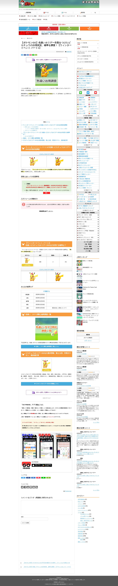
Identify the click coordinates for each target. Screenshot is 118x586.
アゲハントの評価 (81, 404)
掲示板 (82, 12)
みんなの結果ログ (29, 136)
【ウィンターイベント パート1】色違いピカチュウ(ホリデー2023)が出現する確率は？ (46, 133)
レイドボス (81, 102)
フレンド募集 (82, 16)
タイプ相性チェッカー (83, 174)
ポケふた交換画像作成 (83, 181)
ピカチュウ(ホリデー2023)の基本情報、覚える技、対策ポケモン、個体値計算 (45, 140)
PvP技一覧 (81, 199)
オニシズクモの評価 (82, 416)
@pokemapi (68, 491)
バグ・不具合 (81, 522)
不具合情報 (92, 113)
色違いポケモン (93, 138)
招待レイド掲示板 (87, 260)
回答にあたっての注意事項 (31, 127)
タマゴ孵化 (92, 111)
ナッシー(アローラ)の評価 (84, 385)
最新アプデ (81, 100)
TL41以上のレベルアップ (84, 87)
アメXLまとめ (81, 85)
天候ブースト (93, 142)
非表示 (47, 122)
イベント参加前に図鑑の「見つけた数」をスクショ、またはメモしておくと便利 (46, 128)
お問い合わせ (88, 340)
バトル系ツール (84, 516)
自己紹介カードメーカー (84, 78)
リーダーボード (82, 197)
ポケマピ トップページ (84, 71)
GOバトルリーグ (44, 16)
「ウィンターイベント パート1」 (41, 88)
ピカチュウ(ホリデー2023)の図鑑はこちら (47, 383)
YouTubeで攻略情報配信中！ (86, 76)
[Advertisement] (46, 108)
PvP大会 (80, 194)
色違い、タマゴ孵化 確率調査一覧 (33, 138)
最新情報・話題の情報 (58, 24)
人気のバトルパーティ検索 (85, 167)
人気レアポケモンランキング (85, 208)
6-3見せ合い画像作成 (83, 178)
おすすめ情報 (81, 506)
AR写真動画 (81, 499)
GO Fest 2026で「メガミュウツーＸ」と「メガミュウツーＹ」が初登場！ (91, 308)
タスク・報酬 (81, 106)
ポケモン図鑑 (32, 16)
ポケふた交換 (92, 122)
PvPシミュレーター (83, 160)
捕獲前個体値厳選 (82, 156)
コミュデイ (81, 111)
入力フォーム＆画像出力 (31, 130)
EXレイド (80, 501)
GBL (46, 19)
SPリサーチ (92, 106)
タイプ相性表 (37, 19)
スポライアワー (93, 109)
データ (46, 12)
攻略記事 (23, 16)
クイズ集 (80, 508)
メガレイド (92, 104)
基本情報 (80, 531)
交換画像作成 (81, 176)
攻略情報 (69, 51)
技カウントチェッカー (83, 165)
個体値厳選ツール (25, 19)
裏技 (81, 539)
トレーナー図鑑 (82, 140)
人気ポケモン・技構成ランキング (87, 201)
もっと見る (96, 422)
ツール (64, 12)
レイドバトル (81, 529)
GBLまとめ (92, 194)
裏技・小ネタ (81, 538)
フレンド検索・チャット (84, 80)
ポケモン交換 (81, 122)
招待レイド (81, 120)
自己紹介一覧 (81, 127)
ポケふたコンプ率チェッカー (85, 183)
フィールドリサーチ (69, 16)
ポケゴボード (92, 120)
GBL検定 (81, 149)
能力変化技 (92, 199)
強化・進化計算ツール (86, 520)
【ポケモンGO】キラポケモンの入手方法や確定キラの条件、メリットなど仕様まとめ (45, 563)
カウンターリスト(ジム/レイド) (86, 172)
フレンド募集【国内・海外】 (86, 131)
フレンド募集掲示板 (88, 294)
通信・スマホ (81, 541)
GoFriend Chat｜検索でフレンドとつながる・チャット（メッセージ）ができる (91, 315)
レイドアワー (93, 102)
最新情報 (28, 12)
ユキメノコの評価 (81, 369)
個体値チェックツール (86, 518)
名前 (22, 516)
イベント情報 (56, 16)
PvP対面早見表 (82, 163)
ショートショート (83, 510)
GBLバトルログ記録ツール (85, 83)
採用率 (91, 197)
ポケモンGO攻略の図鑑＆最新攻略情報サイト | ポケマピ (60, 584)
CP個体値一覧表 (82, 151)
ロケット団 (81, 113)
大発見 (80, 109)
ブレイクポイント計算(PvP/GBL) (86, 169)
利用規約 (56, 582)
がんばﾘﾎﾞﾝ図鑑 (93, 140)
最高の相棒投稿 (82, 124)
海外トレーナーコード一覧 (85, 133)
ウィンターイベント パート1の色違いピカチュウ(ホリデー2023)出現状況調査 (45, 125)
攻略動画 (91, 97)
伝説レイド (81, 104)
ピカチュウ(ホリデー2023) (46, 154)
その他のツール (84, 514)
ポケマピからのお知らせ (84, 527)
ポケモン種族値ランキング (85, 206)
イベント (91, 100)
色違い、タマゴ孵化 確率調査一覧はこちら (47, 346)
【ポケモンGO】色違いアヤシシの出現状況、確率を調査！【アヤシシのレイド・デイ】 (45, 567)
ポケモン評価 (92, 124)
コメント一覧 (92, 127)
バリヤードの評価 (81, 353)
